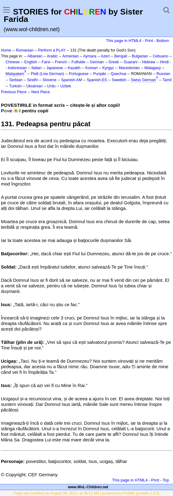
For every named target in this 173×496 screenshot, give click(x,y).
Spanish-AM (71, 80)
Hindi (164, 62)
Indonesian (17, 68)
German (97, 62)
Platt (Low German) (47, 74)
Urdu (51, 86)
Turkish (15, 86)
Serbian (16, 80)
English (30, 62)
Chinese (13, 62)
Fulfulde (78, 62)
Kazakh (74, 68)
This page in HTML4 (123, 40)
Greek (113, 62)
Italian (37, 68)
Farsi (46, 62)
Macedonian (129, 68)
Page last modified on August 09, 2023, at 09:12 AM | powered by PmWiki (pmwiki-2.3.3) (86, 493)
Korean (91, 68)
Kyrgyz (108, 68)
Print (149, 40)
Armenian (70, 56)
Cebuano (160, 56)
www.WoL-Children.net (88, 487)
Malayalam (15, 74)
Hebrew (148, 62)
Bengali (120, 56)
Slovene (50, 80)
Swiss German (143, 80)
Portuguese (79, 74)
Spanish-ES (97, 80)
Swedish (119, 80)
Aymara (89, 56)
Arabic (52, 56)
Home (6, 50)
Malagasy (152, 68)
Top (165, 480)
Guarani (130, 62)
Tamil (166, 80)
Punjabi (99, 74)
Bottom (163, 40)
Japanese (54, 68)
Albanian (34, 56)
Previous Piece (14, 92)
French (61, 62)
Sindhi (32, 80)
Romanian (24, 50)
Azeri (105, 56)
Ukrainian (34, 86)
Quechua (118, 74)
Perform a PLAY (51, 50)
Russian (163, 74)
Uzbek (65, 86)
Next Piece (40, 92)
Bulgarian (140, 56)
